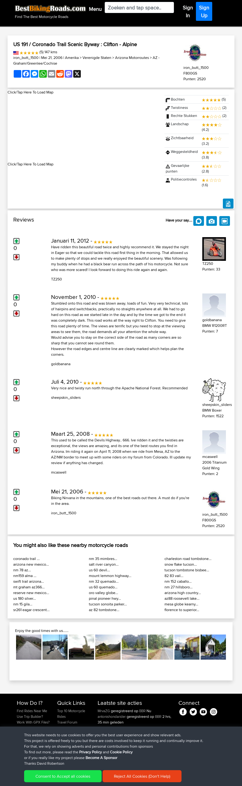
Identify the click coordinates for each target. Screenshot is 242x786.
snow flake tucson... (180, 564)
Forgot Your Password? (26, 730)
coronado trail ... (26, 558)
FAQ (20, 744)
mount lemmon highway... (110, 575)
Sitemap (61, 779)
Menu (95, 9)
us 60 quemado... (103, 587)
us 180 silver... (24, 598)
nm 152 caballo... (178, 581)
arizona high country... (182, 592)
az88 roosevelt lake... (181, 598)
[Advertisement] (83, 128)
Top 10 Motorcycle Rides (71, 713)
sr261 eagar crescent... (31, 610)
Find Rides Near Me (32, 710)
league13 (105, 733)
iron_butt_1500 (26, 57)
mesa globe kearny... (181, 604)
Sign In (188, 11)
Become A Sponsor (32, 739)
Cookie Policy (103, 779)
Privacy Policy (80, 779)
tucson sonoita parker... (108, 604)
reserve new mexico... (31, 592)
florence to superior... (181, 610)
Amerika (72, 57)
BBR (142, 710)
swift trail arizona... (28, 581)
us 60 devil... (99, 570)
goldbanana (60, 364)
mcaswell (58, 472)
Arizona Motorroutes (132, 57)
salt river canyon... (104, 564)
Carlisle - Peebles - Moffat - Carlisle (133, 736)
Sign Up (204, 11)
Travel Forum (67, 722)
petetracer (106, 727)
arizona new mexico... (31, 564)
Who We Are (66, 733)
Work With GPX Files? (33, 722)
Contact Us (65, 739)
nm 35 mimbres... (103, 558)
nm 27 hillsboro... (178, 587)
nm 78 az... (22, 570)
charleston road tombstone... (188, 558)
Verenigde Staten (96, 57)
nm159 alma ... (24, 575)
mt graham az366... (29, 587)
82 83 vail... (173, 575)
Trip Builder (66, 727)
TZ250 (56, 279)
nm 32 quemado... (104, 581)
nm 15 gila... (22, 604)
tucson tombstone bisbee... (186, 570)
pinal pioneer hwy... (105, 598)
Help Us (63, 744)
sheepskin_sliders (66, 397)
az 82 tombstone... (104, 610)
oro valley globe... (103, 592)
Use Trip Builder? (30, 716)
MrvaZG (104, 710)
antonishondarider (112, 716)
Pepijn (103, 756)
